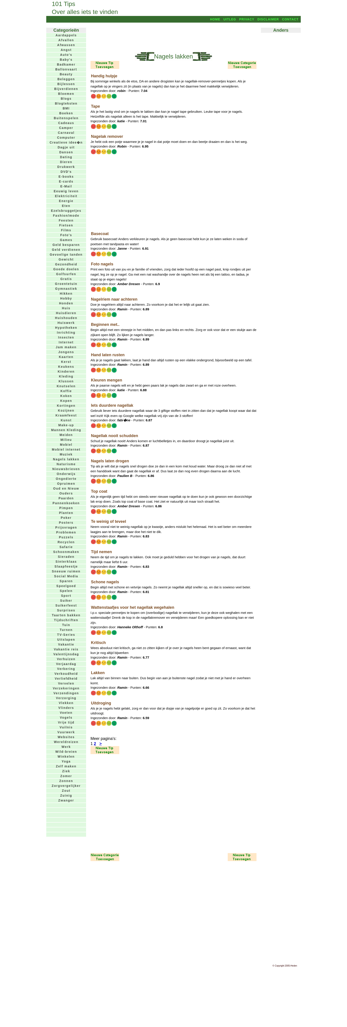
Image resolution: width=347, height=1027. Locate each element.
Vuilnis (66, 727)
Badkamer (66, 64)
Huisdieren (66, 313)
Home (215, 19)
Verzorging (66, 698)
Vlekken (66, 703)
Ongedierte (66, 478)
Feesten (66, 220)
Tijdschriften (66, 620)
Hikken (66, 293)
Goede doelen (66, 269)
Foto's (66, 235)
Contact (290, 19)
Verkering (66, 669)
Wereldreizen (66, 742)
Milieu (66, 440)
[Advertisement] (173, 37)
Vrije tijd (66, 722)
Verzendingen (66, 693)
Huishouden (66, 318)
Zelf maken (66, 766)
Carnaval (66, 132)
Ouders (66, 493)
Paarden (66, 498)
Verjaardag (66, 664)
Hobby (66, 298)
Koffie (66, 391)
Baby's (66, 59)
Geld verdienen (66, 249)
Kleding (66, 376)
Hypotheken (66, 327)
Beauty (66, 74)
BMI (66, 108)
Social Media (66, 576)
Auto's (66, 54)
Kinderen (66, 371)
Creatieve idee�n (66, 142)
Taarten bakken (66, 615)
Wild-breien (66, 751)
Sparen (66, 581)
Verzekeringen (66, 688)
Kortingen (66, 405)
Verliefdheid (66, 678)
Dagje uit (66, 147)
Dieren (66, 162)
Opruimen (66, 483)
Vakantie (66, 644)
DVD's (66, 171)
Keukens (66, 366)
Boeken (66, 113)
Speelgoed (66, 586)
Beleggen (66, 79)
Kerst (66, 362)
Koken (66, 396)
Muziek (66, 454)
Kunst (66, 420)
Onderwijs (66, 474)
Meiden (66, 435)
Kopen (66, 401)
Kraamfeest (66, 415)
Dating (66, 157)
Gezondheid (66, 264)
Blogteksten (66, 103)
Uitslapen (66, 639)
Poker (66, 517)
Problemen (66, 532)
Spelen (66, 591)
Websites (66, 737)
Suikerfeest (66, 605)
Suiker (66, 600)
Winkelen (66, 756)
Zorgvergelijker (66, 786)
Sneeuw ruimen (66, 571)
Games (66, 240)
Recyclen (66, 542)
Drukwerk (66, 167)
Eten (66, 206)
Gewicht (66, 259)
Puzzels (66, 537)
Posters (66, 522)
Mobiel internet (66, 449)
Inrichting (66, 332)
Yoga (66, 761)
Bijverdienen (66, 89)
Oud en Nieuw (66, 488)
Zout (66, 790)
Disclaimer (268, 19)
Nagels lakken (66, 459)
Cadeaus (66, 123)
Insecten (66, 337)
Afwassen (66, 45)
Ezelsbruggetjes (66, 210)
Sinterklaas (66, 561)
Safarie (66, 547)
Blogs (66, 98)
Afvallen (66, 40)
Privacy (246, 19)
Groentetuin (66, 284)
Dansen (66, 152)
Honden (66, 303)
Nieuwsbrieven (66, 469)
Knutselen (66, 386)
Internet (66, 342)
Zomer (66, 776)
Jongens (66, 352)
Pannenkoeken (66, 503)
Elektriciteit (66, 196)
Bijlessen (66, 84)
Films (66, 230)
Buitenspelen (66, 118)
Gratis (66, 279)
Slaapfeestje (66, 566)
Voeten (66, 712)
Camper (66, 128)
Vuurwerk (66, 732)
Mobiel (66, 444)
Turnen (66, 630)
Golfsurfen (66, 274)
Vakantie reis (66, 649)
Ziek (66, 771)
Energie (66, 201)
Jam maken (66, 347)
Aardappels (66, 35)
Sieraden (66, 556)
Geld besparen (66, 245)
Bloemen (66, 93)
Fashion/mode (66, 215)
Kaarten (66, 357)
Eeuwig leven (66, 191)
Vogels (66, 717)
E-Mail (66, 186)
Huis (66, 308)
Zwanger (66, 800)
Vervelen (66, 683)
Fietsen (66, 225)
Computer (66, 137)
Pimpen (66, 508)
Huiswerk (66, 323)
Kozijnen (66, 410)
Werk (66, 747)
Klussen (66, 381)
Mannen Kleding (66, 430)
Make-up (66, 425)
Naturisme (66, 464)
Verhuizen (66, 659)
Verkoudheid (66, 673)
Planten (66, 513)
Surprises (66, 610)
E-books (66, 176)
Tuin (66, 625)
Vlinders (66, 708)
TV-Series (66, 634)
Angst (66, 50)
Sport (66, 595)
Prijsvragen (66, 527)
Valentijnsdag (66, 654)
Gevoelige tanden (66, 254)
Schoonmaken (66, 552)
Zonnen (66, 781)
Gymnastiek (66, 288)
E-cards (66, 181)
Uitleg (229, 19)
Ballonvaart (66, 69)
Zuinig (66, 795)
